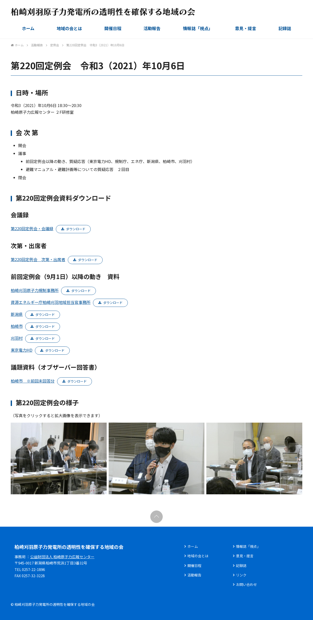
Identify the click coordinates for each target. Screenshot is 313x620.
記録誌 (284, 28)
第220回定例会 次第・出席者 (38, 259)
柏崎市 (17, 326)
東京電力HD (21, 350)
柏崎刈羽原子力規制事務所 (35, 290)
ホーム (28, 28)
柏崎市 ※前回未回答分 (33, 381)
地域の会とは (69, 28)
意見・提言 (245, 28)
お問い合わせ (246, 584)
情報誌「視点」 (198, 28)
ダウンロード (75, 228)
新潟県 (17, 314)
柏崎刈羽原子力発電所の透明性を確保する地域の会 (68, 546)
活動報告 (152, 28)
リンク (241, 574)
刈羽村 (17, 338)
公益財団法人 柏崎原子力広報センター (62, 556)
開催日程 (112, 28)
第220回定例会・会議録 (32, 228)
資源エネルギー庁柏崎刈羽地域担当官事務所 (50, 302)
